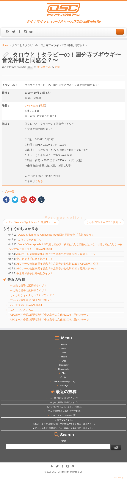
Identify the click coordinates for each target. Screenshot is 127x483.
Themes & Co (76, 472)
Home (5, 45)
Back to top (118, 477)
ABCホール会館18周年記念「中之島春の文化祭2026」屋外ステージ (56, 253)
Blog (64, 373)
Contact (64, 377)
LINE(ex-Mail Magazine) (64, 381)
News (64, 348)
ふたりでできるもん (29, 239)
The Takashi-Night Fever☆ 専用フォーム (31, 222)
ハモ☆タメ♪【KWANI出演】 (26, 304)
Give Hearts (31, 105)
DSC (54, 472)
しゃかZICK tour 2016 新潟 (104, 222)
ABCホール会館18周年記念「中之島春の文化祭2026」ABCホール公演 (57, 263)
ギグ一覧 (9, 191)
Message (64, 385)
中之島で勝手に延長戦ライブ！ (34, 258)
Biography (64, 365)
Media (64, 357)
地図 (42, 105)
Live (30, 67)
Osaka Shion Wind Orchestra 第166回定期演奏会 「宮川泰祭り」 (56, 234)
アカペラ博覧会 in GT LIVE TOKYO (31, 300)
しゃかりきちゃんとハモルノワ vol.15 (32, 295)
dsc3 (57, 67)
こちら (39, 181)
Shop (64, 361)
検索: (64, 440)
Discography (64, 369)
